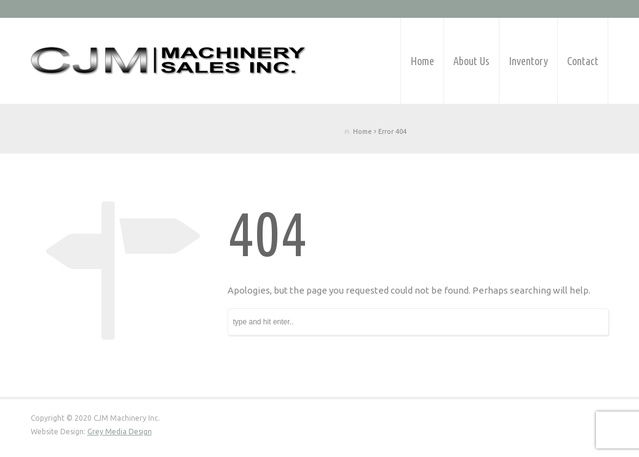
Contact (582, 61)
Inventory (528, 61)
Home (422, 61)
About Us (471, 61)
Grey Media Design (119, 432)
